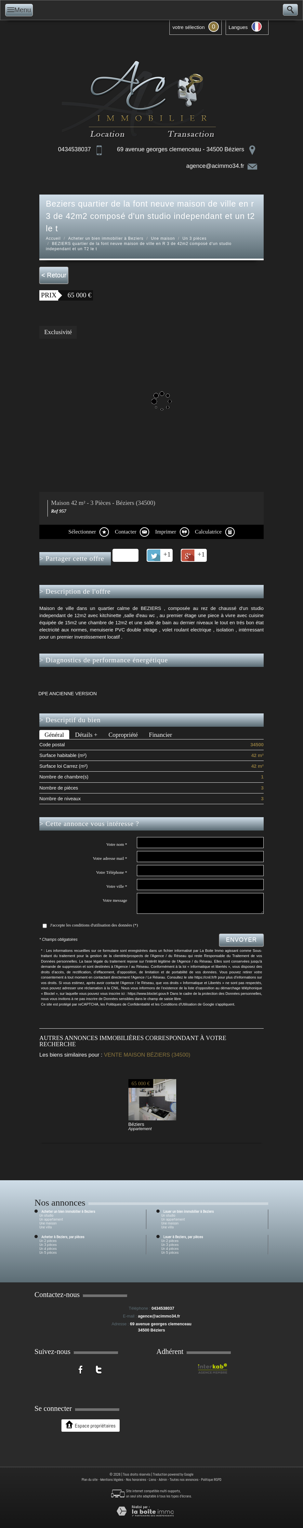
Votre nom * (116, 844)
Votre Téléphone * (111, 872)
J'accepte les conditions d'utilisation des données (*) (94, 925)
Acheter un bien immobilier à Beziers (105, 238)
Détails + (86, 734)
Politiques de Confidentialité (128, 1004)
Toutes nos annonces (184, 1479)
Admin (163, 1479)
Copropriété (123, 734)
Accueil (53, 238)
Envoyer (241, 940)
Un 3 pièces (194, 238)
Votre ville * (116, 886)
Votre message (115, 900)
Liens (152, 1479)
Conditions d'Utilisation (179, 1004)
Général (54, 734)
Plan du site (90, 1479)
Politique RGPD (211, 1479)
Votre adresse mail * (110, 858)
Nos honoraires (136, 1479)
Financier (160, 734)
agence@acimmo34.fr (215, 166)
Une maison (163, 238)
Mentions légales (112, 1479)
